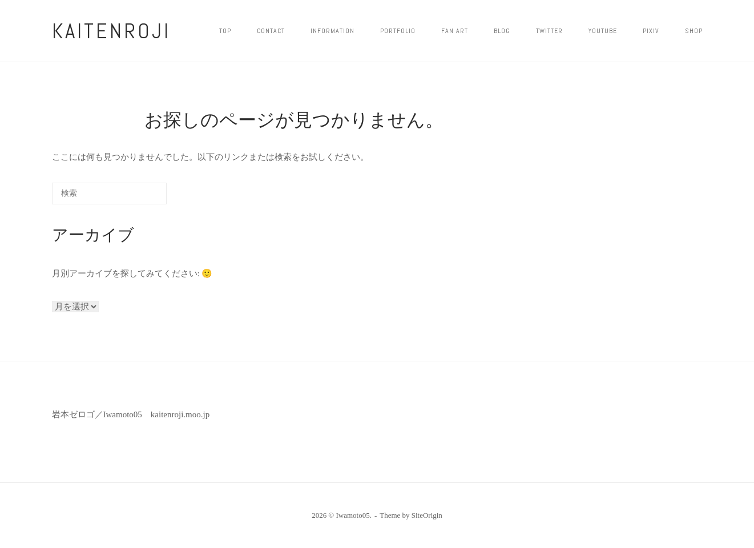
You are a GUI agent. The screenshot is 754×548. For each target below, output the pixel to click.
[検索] (140, 197)
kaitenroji (111, 31)
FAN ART (454, 30)
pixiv (651, 30)
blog (502, 30)
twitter (549, 30)
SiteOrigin (427, 515)
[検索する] (109, 193)
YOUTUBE (602, 30)
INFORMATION (332, 30)
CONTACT (271, 30)
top (225, 30)
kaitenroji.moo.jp (180, 414)
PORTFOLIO (398, 30)
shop (694, 30)
